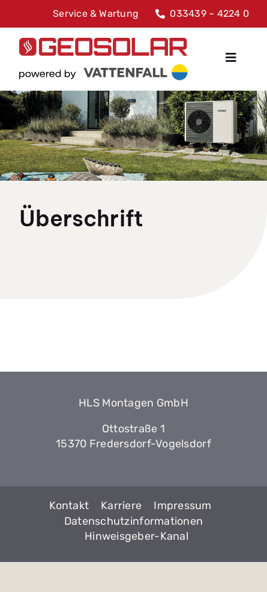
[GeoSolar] (103, 59)
